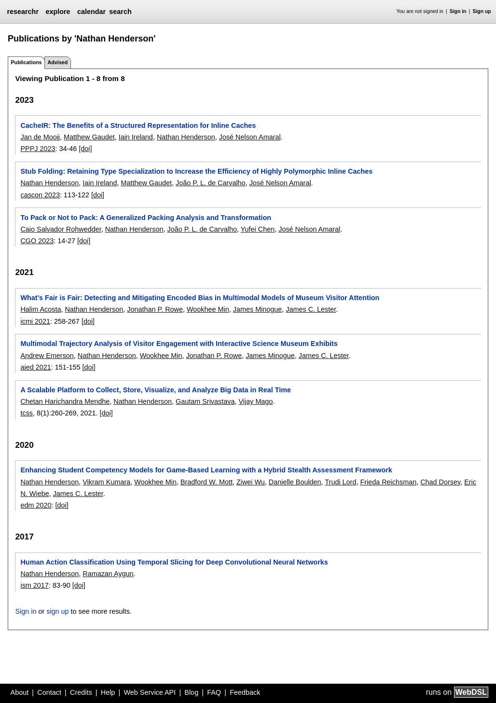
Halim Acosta (40, 309)
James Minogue (257, 309)
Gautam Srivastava (205, 401)
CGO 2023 (37, 241)
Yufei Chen (258, 229)
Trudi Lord (340, 482)
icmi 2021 (35, 321)
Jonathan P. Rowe (155, 309)
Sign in (458, 11)
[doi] (85, 148)
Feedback (245, 692)
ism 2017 (34, 585)
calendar (91, 11)
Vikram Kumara (106, 482)
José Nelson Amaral (250, 137)
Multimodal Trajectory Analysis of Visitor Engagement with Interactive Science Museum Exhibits (178, 343)
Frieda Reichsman (388, 482)
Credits (81, 692)
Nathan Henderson (186, 137)
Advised (57, 62)
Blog (191, 692)
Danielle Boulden (295, 482)
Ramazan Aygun (108, 574)
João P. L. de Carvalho (211, 183)
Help (108, 692)
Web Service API (150, 692)
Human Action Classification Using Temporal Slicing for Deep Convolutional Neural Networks (174, 562)
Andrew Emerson (46, 355)
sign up (57, 611)
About (20, 692)
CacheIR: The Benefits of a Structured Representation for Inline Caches (138, 125)
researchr (23, 11)
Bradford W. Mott (206, 482)
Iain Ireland (136, 137)
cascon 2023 (40, 195)
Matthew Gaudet (89, 137)
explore (57, 11)
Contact (49, 692)
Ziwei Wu (250, 482)
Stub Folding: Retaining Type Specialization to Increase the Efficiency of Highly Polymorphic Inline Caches (196, 171)
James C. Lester (311, 309)
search (120, 11)
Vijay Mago (255, 401)
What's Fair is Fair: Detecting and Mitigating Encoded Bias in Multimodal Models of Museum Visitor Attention (199, 298)
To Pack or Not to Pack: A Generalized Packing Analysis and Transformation (145, 217)
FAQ (214, 692)
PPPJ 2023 (37, 148)
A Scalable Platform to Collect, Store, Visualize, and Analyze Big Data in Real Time (155, 390)
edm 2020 (35, 505)
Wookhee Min (208, 309)
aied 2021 (35, 367)
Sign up (482, 11)
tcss (26, 413)
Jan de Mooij (40, 137)
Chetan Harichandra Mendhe (65, 401)
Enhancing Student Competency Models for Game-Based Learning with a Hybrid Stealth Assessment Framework (206, 470)
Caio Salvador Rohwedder (60, 229)
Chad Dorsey (440, 482)
